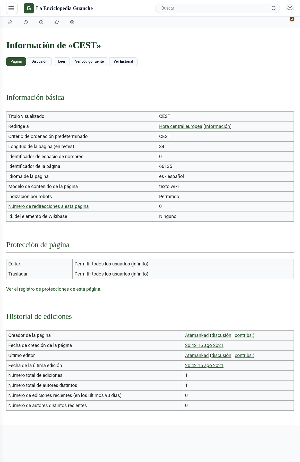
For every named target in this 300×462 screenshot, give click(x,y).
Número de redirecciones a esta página (48, 206)
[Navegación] (12, 8)
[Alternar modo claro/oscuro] (290, 8)
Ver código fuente (89, 61)
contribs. (244, 335)
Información (217, 126)
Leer (61, 61)
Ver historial (123, 61)
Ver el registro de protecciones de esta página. (53, 289)
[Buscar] (217, 8)
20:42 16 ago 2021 (204, 345)
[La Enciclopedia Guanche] (58, 8)
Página (16, 61)
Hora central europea (180, 126)
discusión (221, 335)
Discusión (39, 61)
